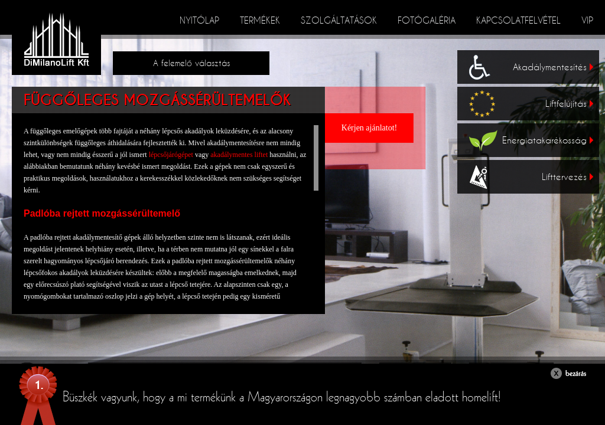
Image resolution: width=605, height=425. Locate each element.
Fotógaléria (427, 20)
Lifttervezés (567, 176)
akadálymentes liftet (239, 155)
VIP (587, 20)
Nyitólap (199, 20)
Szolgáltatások (339, 20)
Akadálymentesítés (553, 66)
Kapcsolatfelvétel (518, 20)
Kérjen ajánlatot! (369, 127)
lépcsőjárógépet (171, 155)
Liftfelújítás (569, 103)
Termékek (260, 20)
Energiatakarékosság (547, 140)
